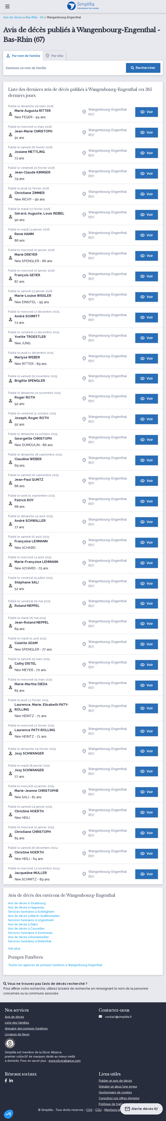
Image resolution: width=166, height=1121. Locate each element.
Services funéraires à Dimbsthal (29, 941)
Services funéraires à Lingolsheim (31, 920)
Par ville (54, 55)
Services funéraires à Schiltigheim (31, 911)
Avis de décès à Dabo (23, 924)
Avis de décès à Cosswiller (26, 928)
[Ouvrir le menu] (7, 6)
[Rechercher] (143, 68)
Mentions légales (116, 1110)
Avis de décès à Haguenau (26, 907)
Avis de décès (12, 17)
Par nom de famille (23, 55)
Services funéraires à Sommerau (30, 932)
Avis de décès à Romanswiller (28, 937)
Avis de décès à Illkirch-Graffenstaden (34, 916)
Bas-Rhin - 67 (34, 17)
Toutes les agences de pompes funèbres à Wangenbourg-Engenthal (55, 965)
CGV (89, 1110)
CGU (98, 1110)
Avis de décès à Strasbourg (27, 903)
